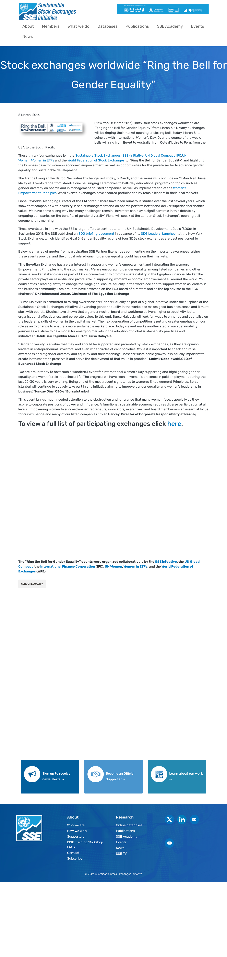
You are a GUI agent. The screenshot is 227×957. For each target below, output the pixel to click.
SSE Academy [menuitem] (170, 26)
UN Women (113, 566)
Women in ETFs (42, 160)
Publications (125, 831)
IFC (178, 155)
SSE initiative (166, 562)
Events (121, 842)
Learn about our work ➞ (186, 776)
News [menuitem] (27, 36)
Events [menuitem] (197, 26)
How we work (77, 831)
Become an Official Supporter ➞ (120, 776)
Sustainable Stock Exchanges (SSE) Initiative (109, 155)
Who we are (76, 825)
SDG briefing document (96, 233)
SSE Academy (126, 836)
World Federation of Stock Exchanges (95, 160)
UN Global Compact (160, 155)
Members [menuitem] (50, 26)
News (120, 848)
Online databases (129, 825)
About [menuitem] (28, 26)
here (174, 423)
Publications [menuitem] (137, 26)
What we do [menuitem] (78, 26)
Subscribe (75, 858)
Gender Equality (32, 583)
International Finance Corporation (67, 566)
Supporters (75, 836)
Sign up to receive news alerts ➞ (56, 776)
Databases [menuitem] (107, 26)
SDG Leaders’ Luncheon (159, 233)
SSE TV (121, 854)
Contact (73, 853)
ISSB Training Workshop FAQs (85, 844)
